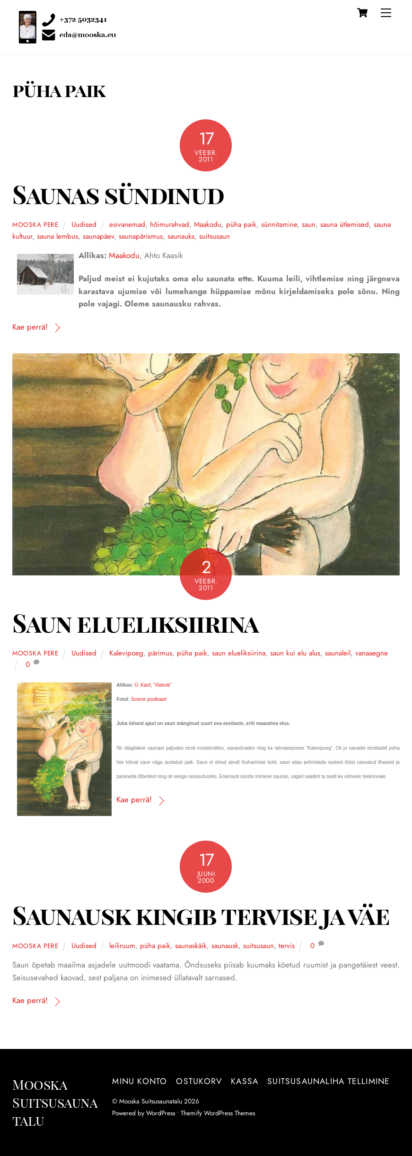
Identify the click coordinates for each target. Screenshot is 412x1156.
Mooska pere (35, 224)
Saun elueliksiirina (135, 622)
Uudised (83, 224)
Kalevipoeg (126, 653)
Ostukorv (199, 1081)
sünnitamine (279, 224)
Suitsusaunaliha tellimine (328, 1081)
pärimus (160, 653)
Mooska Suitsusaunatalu (150, 1101)
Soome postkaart (149, 699)
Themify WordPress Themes (218, 1113)
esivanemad (127, 224)
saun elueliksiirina (238, 653)
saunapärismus (141, 236)
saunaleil (338, 653)
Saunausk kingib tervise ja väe (200, 914)
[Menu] (386, 12)
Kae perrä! (30, 326)
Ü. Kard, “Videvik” (152, 685)
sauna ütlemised (344, 224)
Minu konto (139, 1081)
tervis (287, 946)
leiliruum (122, 946)
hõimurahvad (169, 224)
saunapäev (98, 236)
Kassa (244, 1081)
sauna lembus (57, 236)
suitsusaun (214, 236)
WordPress (160, 1113)
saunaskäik (191, 946)
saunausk (224, 946)
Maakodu (207, 224)
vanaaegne (371, 653)
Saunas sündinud (118, 194)
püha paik (241, 224)
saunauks (180, 236)
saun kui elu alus (295, 653)
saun (309, 224)
